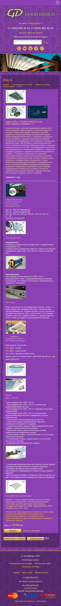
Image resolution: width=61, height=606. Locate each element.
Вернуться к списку (14, 539)
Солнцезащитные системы (22, 85)
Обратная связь (41, 572)
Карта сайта (27, 572)
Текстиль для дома (42, 563)
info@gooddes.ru (35, 23)
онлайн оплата (30, 588)
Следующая (39, 538)
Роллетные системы (30, 567)
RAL (7, 348)
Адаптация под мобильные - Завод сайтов (30, 601)
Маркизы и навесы (43, 85)
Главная (6, 85)
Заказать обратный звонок (30, 33)
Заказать (13, 531)
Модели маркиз (9, 86)
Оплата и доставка (31, 531)
